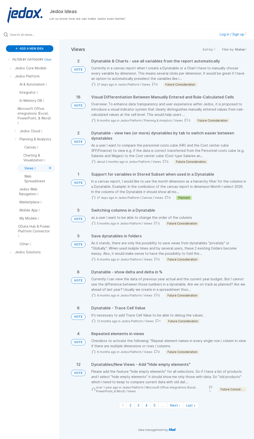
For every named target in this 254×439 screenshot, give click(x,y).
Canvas (147, 197)
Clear (48, 59)
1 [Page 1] (123, 405)
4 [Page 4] (146, 405)
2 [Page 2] (131, 405)
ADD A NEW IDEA (29, 48)
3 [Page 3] (138, 405)
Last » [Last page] (191, 405)
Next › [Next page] (175, 405)
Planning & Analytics (158, 120)
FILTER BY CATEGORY (25, 59)
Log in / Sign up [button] (233, 34)
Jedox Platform (128, 84)
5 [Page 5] (154, 405)
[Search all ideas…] (32, 34)
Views (146, 84)
